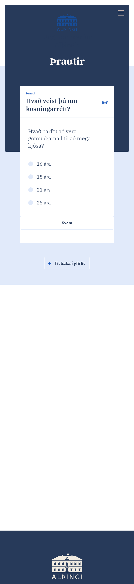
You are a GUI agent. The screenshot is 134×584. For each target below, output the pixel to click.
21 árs (44, 189)
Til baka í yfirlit (66, 263)
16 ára (44, 164)
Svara (67, 222)
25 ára (44, 202)
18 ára (44, 176)
